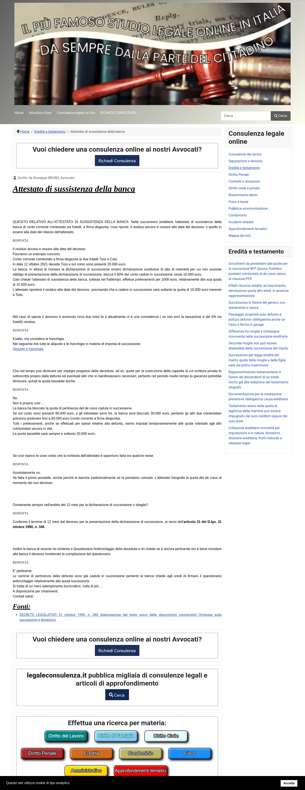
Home (19, 113)
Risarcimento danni (243, 195)
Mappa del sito (240, 236)
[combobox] (246, 116)
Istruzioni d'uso (40, 113)
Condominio (238, 215)
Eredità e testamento (244, 168)
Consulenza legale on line (76, 113)
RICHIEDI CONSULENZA (118, 113)
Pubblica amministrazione (248, 209)
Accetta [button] (288, 783)
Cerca (280, 116)
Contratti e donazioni (244, 181)
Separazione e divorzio (245, 161)
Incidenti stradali (241, 222)
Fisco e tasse (238, 202)
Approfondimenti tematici (248, 229)
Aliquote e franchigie (28, 349)
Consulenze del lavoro (245, 154)
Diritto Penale (239, 175)
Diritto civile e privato (244, 188)
